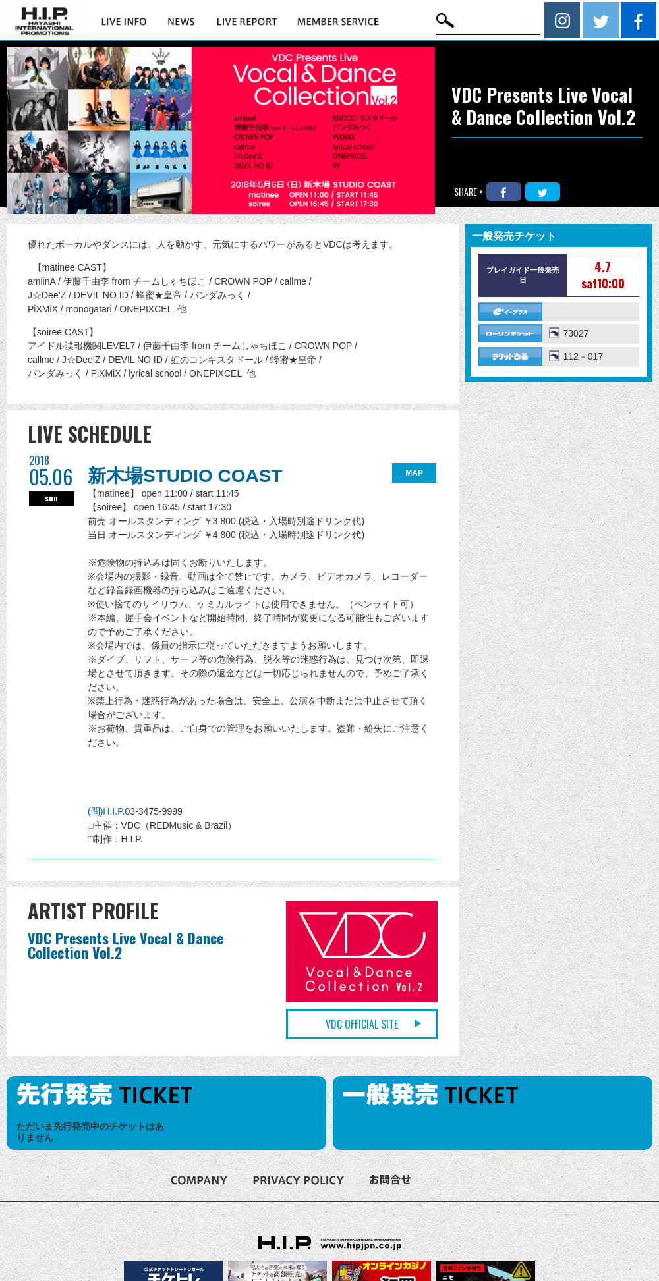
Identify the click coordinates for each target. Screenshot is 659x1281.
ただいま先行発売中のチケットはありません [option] (90, 1132)
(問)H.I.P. (106, 811)
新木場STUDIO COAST (185, 476)
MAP (414, 472)
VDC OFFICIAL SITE (362, 1024)
